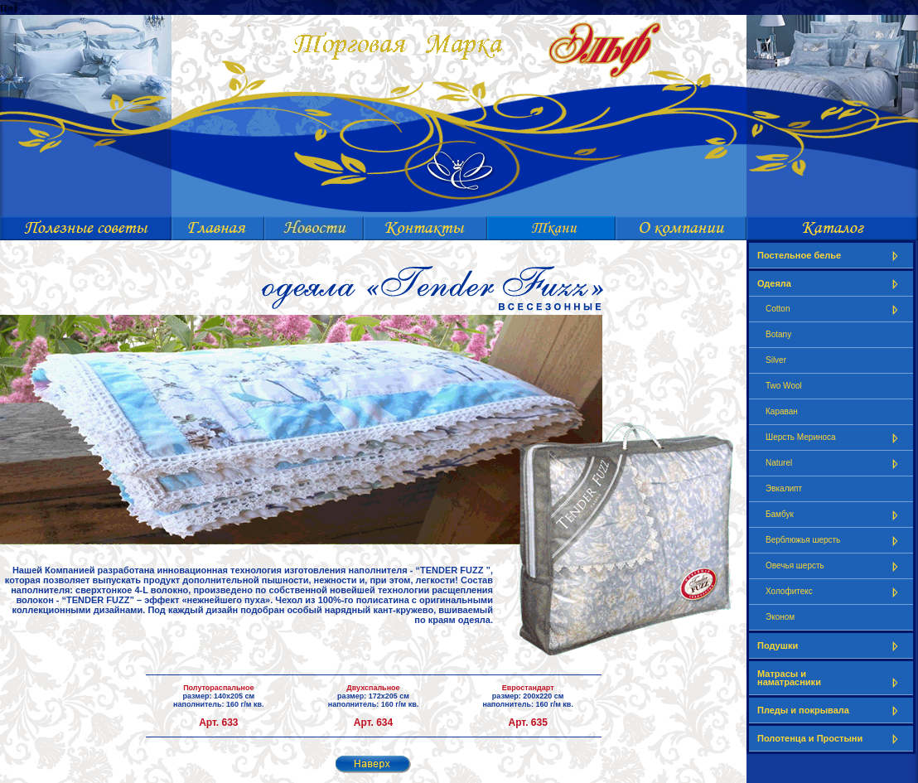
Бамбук (835, 515)
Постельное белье (831, 255)
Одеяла (831, 283)
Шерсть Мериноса (835, 438)
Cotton (835, 309)
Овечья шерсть (835, 566)
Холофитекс (835, 592)
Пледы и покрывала (831, 710)
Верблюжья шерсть (835, 540)
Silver (776, 360)
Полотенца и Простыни (831, 738)
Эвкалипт (784, 488)
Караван (782, 411)
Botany (778, 334)
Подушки (831, 645)
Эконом (780, 616)
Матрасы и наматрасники (831, 678)
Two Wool (784, 385)
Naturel (835, 463)
